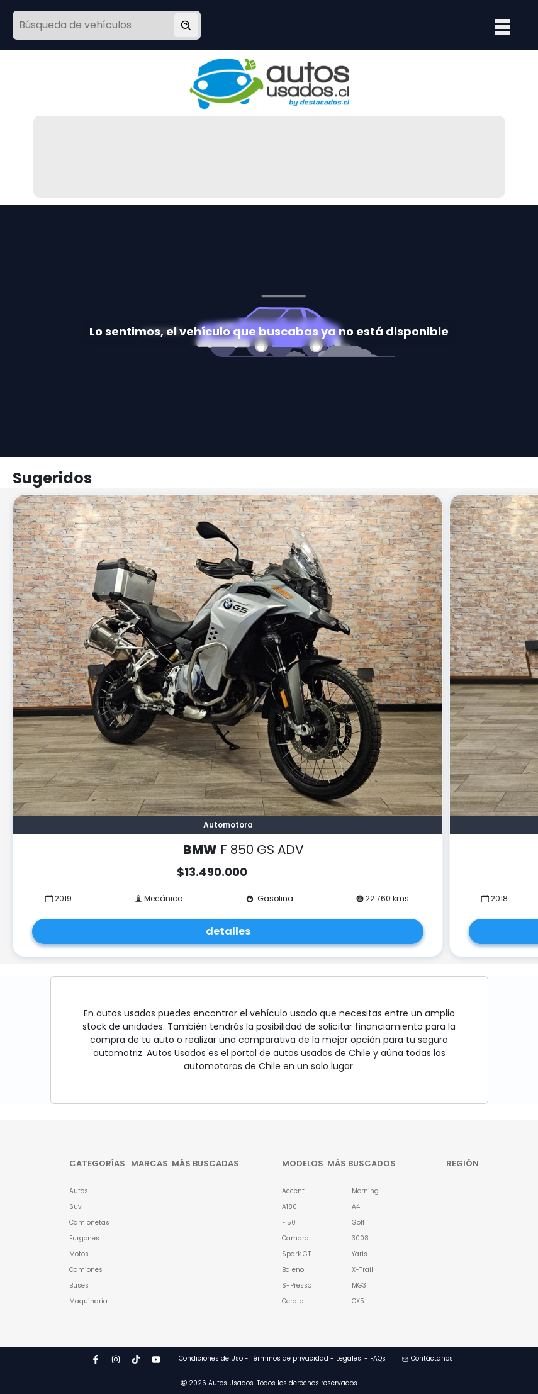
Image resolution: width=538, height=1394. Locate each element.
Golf (358, 1222)
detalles (228, 931)
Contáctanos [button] (427, 1358)
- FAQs (375, 1358)
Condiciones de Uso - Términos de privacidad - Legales (270, 1358)
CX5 (358, 1301)
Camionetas (84, 1222)
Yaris (359, 1254)
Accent (293, 1191)
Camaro (295, 1238)
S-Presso (296, 1285)
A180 (289, 1206)
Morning (365, 1191)
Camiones (84, 1269)
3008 (360, 1238)
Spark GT (296, 1254)
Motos (79, 1254)
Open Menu (502, 26)
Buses (79, 1285)
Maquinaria (84, 1301)
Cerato (292, 1301)
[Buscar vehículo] (186, 25)
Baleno (293, 1269)
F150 (289, 1222)
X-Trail (362, 1269)
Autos (78, 1191)
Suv (75, 1206)
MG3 (359, 1285)
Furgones (84, 1238)
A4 (356, 1206)
